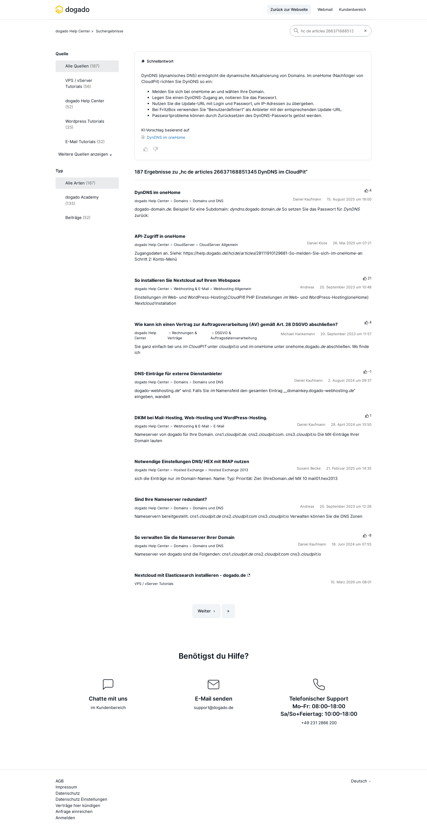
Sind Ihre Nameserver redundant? (171, 499)
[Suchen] (325, 30)
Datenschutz (68, 793)
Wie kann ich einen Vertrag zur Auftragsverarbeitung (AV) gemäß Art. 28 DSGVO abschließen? (236, 324)
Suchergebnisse (109, 31)
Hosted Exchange (189, 470)
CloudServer (184, 244)
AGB (60, 781)
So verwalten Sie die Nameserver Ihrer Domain (184, 537)
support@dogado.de (213, 707)
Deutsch (361, 781)
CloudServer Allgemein (218, 244)
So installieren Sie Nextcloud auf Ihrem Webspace (187, 280)
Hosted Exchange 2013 (228, 470)
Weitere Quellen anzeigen (83, 154)
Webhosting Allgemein (232, 288)
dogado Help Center (73, 31)
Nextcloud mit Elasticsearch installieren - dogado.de (192, 575)
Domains (181, 201)
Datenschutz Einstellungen (81, 799)
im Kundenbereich (108, 707)
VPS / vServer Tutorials (154, 583)
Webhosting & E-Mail (191, 288)
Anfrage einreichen (74, 811)
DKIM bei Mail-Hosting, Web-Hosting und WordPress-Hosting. (201, 417)
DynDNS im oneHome (158, 192)
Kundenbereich (352, 9)
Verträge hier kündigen (78, 805)
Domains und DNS (208, 201)
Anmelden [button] (65, 817)
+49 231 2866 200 (319, 722)
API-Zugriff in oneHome (160, 236)
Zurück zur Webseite (289, 9)
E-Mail (218, 426)
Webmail (325, 9)
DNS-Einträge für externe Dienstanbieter (178, 373)
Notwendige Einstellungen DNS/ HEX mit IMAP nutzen (192, 461)
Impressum (66, 787)
